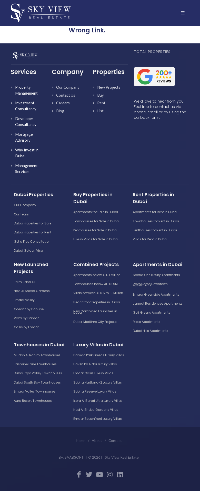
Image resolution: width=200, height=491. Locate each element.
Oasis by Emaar (26, 327)
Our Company (67, 87)
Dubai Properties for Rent (32, 232)
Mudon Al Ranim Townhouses (37, 355)
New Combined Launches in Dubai (95, 312)
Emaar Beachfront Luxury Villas (97, 418)
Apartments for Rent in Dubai (155, 212)
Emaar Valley (24, 300)
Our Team (21, 214)
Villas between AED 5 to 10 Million (98, 293)
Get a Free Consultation (32, 241)
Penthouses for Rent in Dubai (155, 230)
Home (80, 440)
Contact (115, 440)
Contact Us (65, 95)
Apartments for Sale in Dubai (95, 212)
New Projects (108, 87)
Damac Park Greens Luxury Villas (98, 355)
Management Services (26, 168)
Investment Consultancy (25, 106)
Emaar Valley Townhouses (34, 391)
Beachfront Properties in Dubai (96, 302)
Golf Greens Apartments (151, 312)
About (97, 440)
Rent (101, 103)
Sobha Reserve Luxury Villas (94, 391)
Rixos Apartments (146, 322)
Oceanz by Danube (29, 309)
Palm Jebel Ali (24, 282)
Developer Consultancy (25, 121)
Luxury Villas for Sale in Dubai (95, 239)
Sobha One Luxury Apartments (156, 275)
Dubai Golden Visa (28, 250)
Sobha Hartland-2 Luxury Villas (97, 382)
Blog (60, 110)
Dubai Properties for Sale (32, 223)
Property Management (26, 90)
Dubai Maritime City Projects (95, 322)
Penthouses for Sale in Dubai (95, 230)
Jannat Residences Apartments (158, 303)
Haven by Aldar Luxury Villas (95, 364)
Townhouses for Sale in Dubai (96, 221)
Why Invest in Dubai (26, 153)
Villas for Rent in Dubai (150, 239)
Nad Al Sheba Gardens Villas (95, 409)
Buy (100, 95)
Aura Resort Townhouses (33, 400)
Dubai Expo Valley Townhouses (38, 373)
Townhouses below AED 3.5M (95, 284)
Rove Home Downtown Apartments (150, 284)
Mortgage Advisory (24, 137)
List (100, 110)
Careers (63, 103)
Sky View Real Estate (122, 457)
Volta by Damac (26, 318)
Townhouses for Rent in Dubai (156, 221)
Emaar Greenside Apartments (156, 294)
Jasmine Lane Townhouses (35, 364)
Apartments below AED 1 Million (97, 275)
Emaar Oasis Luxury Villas (93, 373)
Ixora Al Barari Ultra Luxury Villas (98, 400)
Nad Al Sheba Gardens (32, 291)
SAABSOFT (74, 457)
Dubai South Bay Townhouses (37, 382)
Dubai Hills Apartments (150, 331)
